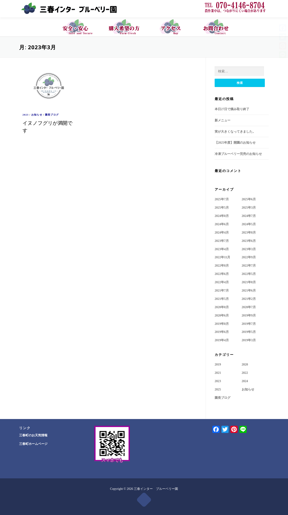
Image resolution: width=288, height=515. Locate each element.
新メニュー (222, 120)
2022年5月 (249, 273)
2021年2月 (249, 298)
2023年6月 (249, 240)
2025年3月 (249, 207)
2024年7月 (249, 215)
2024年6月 (222, 224)
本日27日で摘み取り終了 (232, 109)
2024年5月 (249, 224)
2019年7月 (249, 323)
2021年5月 (222, 298)
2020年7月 (249, 307)
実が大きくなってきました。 (235, 131)
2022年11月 (222, 257)
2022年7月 (249, 265)
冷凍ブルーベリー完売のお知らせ (238, 153)
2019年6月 (222, 331)
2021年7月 (222, 290)
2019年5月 (249, 331)
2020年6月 (222, 315)
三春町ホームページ (33, 444)
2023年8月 (249, 232)
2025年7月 (222, 199)
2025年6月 (249, 199)
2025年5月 (222, 207)
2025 (218, 389)
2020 (245, 364)
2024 (245, 381)
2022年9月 (249, 257)
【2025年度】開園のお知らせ (235, 142)
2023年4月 (222, 249)
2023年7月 (222, 240)
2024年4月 (222, 232)
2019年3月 (249, 340)
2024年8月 (222, 215)
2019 (218, 364)
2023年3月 (249, 249)
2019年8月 (222, 323)
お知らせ (36, 114)
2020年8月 (222, 307)
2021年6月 (249, 290)
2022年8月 (222, 265)
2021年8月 (249, 282)
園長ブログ (52, 114)
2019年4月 (222, 340)
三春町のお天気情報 (33, 435)
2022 (245, 372)
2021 (218, 372)
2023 (25, 114)
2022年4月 (222, 282)
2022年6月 (222, 273)
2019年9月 (249, 315)
